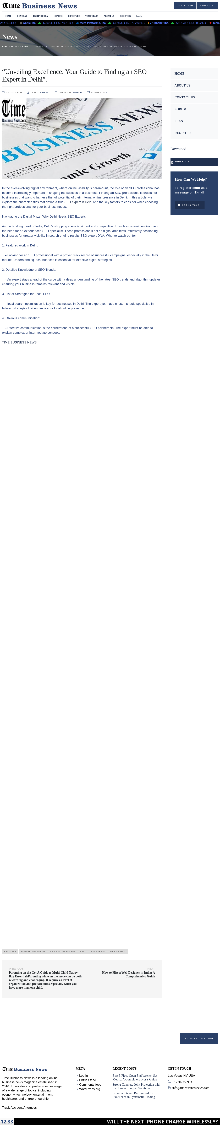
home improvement (63, 951)
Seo (82, 951)
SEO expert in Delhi (78, 202)
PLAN (179, 121)
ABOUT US (183, 85)
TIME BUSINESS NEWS (19, 342)
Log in (83, 1075)
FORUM (180, 109)
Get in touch (190, 205)
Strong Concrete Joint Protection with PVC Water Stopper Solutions (137, 1086)
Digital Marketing (33, 951)
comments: (97, 92)
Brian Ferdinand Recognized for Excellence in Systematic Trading (134, 1095)
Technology (97, 951)
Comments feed (90, 1084)
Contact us (185, 6)
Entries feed (87, 1080)
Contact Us (199, 1039)
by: (38, 92)
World (77, 93)
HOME (180, 73)
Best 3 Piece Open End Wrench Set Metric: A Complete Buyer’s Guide (135, 1077)
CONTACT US (185, 97)
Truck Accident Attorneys (19, 1107)
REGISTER (183, 133)
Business (10, 951)
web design (118, 951)
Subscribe (208, 6)
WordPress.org (89, 1089)
